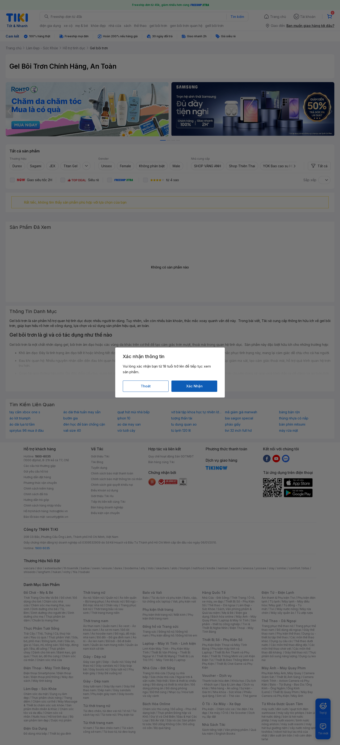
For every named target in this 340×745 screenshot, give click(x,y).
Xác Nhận (194, 386)
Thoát (146, 386)
